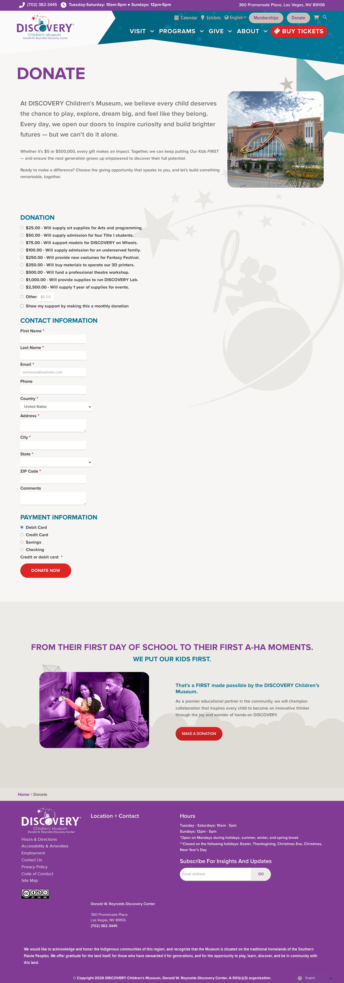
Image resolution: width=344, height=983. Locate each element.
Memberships (266, 18)
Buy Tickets (299, 31)
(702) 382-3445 (42, 4)
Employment (33, 853)
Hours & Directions (39, 839)
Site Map (30, 881)
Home (23, 794)
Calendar (185, 18)
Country (29, 399)
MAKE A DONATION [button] (199, 734)
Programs (177, 31)
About (248, 31)
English (236, 18)
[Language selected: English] (313, 978)
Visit (138, 31)
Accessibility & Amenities (45, 846)
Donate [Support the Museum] (298, 18)
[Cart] (318, 18)
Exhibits (211, 18)
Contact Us (32, 860)
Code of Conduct (37, 874)
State (26, 454)
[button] (324, 18)
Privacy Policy (35, 867)
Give (216, 31)
